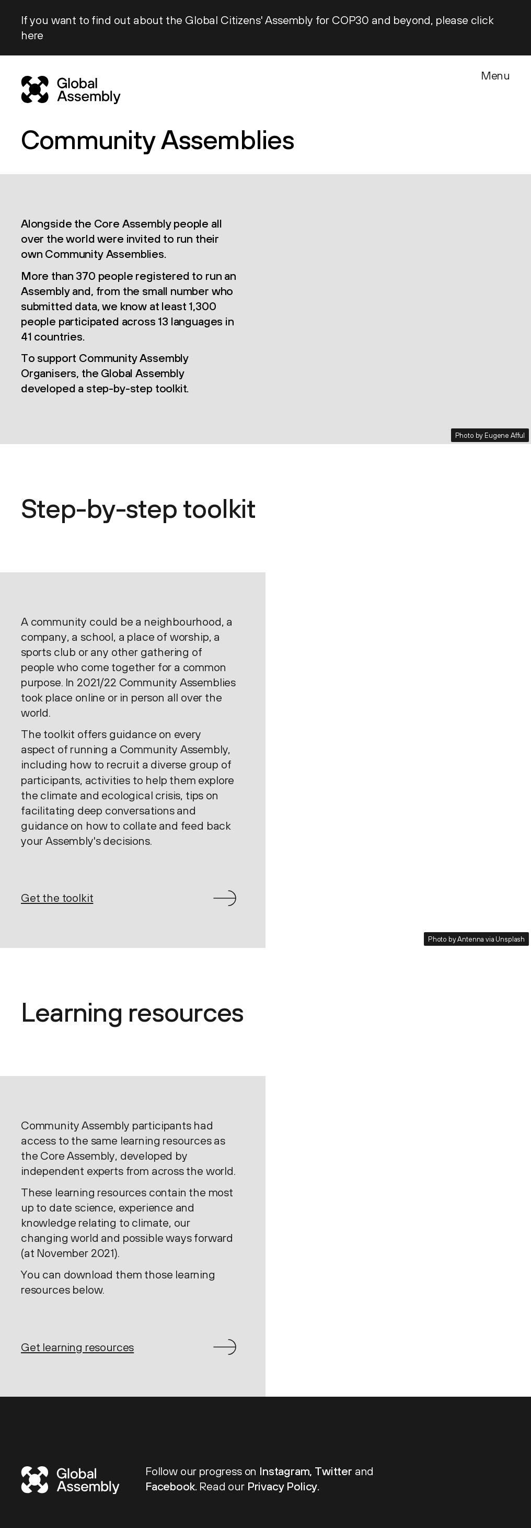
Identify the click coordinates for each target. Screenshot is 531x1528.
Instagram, (287, 1471)
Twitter (335, 1471)
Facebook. (172, 1486)
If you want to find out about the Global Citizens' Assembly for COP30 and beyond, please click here (257, 28)
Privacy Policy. (283, 1486)
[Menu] (495, 88)
